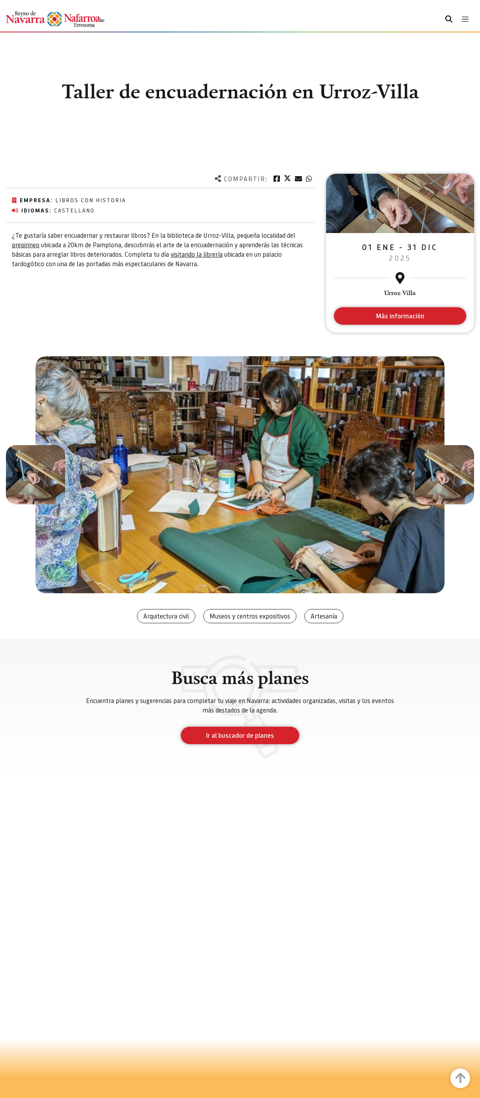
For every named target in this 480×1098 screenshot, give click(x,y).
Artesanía (324, 616)
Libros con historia (90, 199)
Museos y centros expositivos (250, 616)
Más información (400, 316)
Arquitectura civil (166, 616)
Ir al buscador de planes (240, 735)
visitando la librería (197, 254)
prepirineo (25, 245)
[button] (35, 474)
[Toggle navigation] (465, 19)
